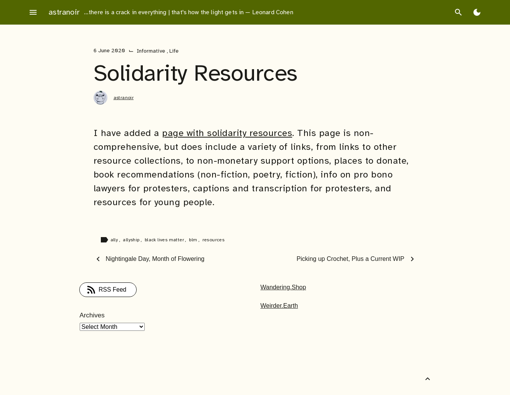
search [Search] (458, 12)
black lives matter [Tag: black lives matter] (165, 239)
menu (33, 12)
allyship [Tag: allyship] (132, 239)
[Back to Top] (427, 379)
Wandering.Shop (283, 287)
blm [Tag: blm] (194, 239)
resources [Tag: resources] (213, 239)
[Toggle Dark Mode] (477, 12)
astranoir (64, 12)
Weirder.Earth (279, 305)
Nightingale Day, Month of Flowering (155, 259)
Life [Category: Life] (174, 51)
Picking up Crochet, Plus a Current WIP (350, 259)
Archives (92, 315)
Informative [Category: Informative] (152, 51)
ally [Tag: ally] (114, 239)
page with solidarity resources (227, 133)
